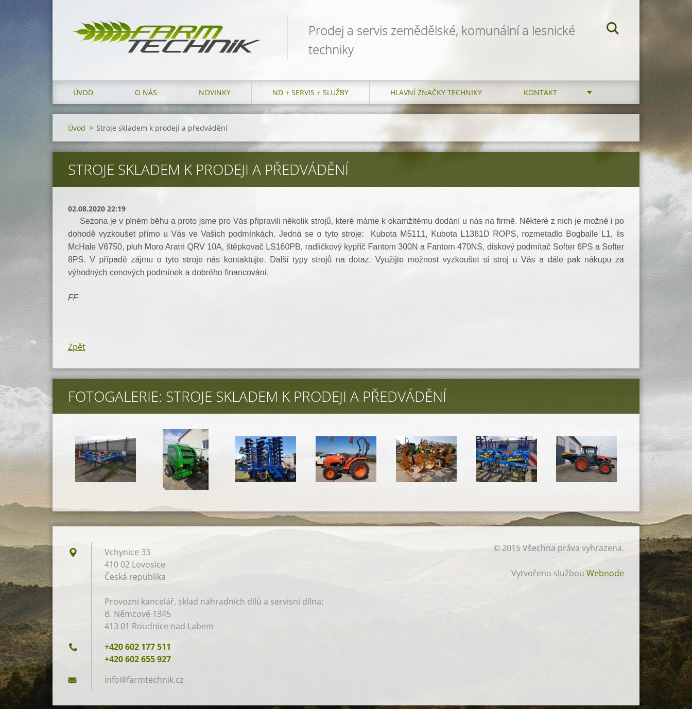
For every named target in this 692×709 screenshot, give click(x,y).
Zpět (76, 350)
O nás (146, 96)
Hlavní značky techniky (436, 96)
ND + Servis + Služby (310, 96)
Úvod (83, 96)
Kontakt (540, 96)
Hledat (613, 30)
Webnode (605, 576)
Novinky (215, 96)
